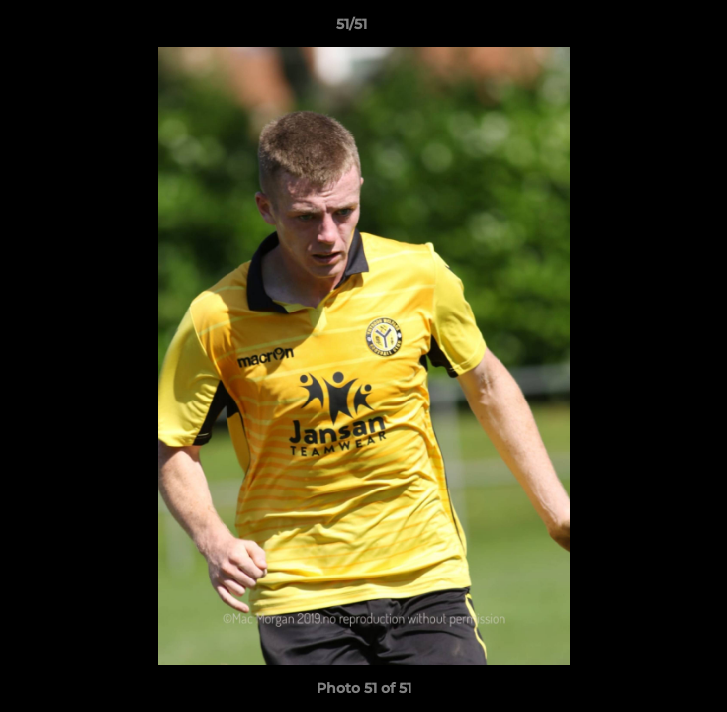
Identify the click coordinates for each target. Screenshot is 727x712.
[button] (656, 29)
